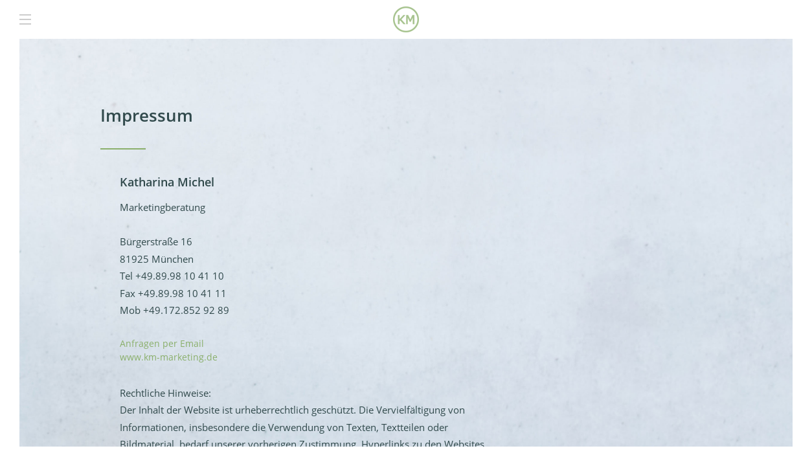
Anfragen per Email (162, 343)
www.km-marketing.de (169, 357)
